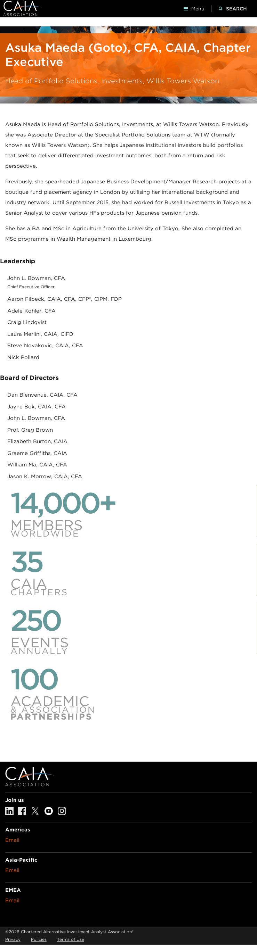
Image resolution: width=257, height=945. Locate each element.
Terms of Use (70, 939)
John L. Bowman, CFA (36, 278)
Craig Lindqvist (27, 322)
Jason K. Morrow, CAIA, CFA (44, 476)
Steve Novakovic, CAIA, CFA (45, 345)
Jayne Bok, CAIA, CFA (36, 407)
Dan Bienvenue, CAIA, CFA (42, 395)
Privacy (13, 939)
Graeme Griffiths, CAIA (37, 453)
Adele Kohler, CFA (31, 311)
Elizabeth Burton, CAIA (37, 441)
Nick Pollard (23, 357)
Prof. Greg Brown (30, 430)
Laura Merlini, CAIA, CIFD (40, 334)
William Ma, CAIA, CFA (37, 465)
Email (12, 840)
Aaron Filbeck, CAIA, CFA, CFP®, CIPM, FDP (64, 299)
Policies (39, 939)
